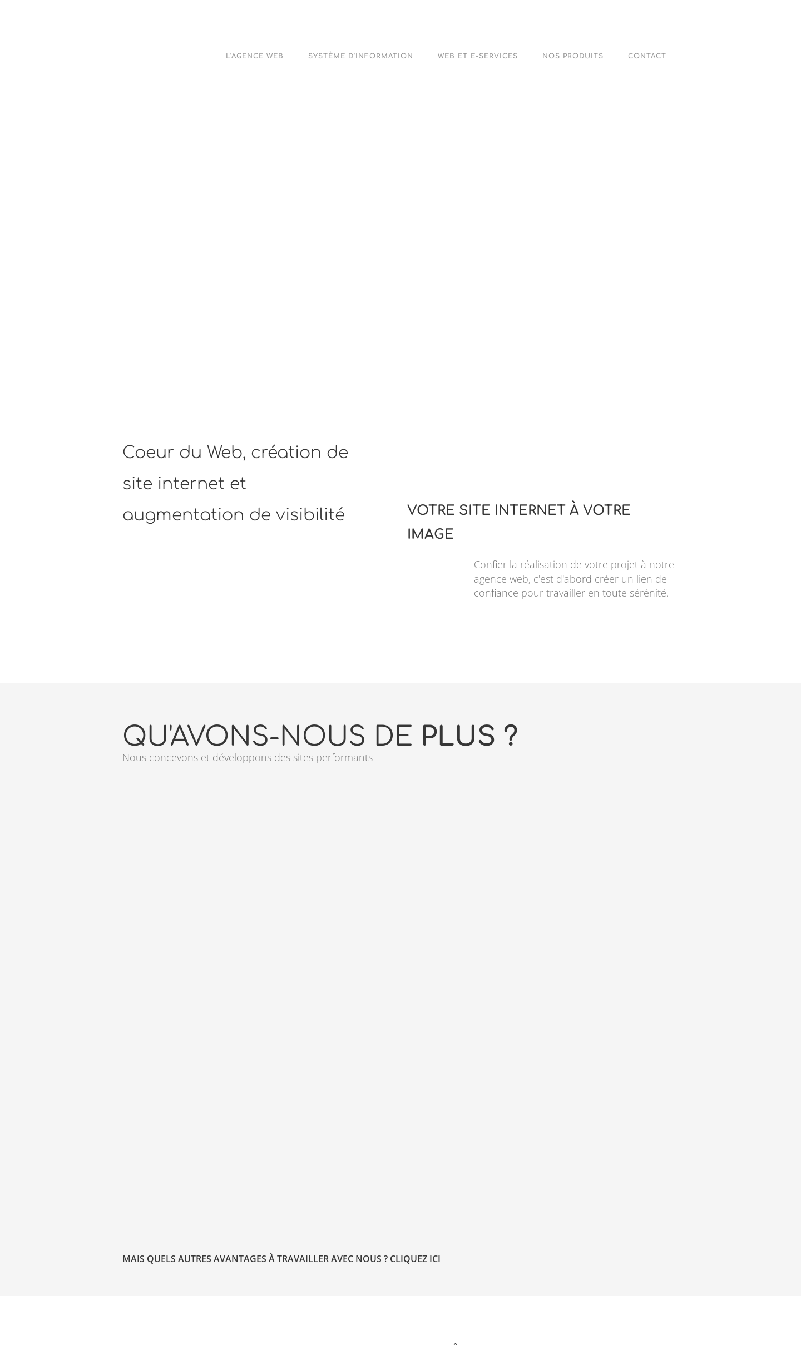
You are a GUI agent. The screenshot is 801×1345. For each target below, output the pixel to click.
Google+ (495, 1304)
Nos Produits (573, 56)
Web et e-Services (478, 56)
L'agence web (255, 56)
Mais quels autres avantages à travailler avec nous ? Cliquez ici (281, 1061)
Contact (647, 56)
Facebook (393, 1304)
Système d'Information (360, 56)
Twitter (294, 1304)
